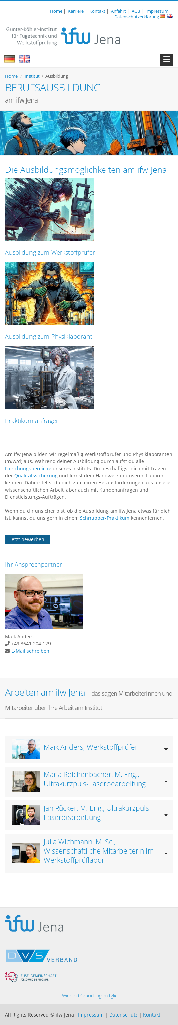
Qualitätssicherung (36, 475)
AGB (136, 11)
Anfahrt (118, 11)
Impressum (157, 11)
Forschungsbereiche (28, 468)
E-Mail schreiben (30, 650)
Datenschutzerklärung (136, 17)
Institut (32, 76)
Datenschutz (123, 1014)
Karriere (76, 11)
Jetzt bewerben (27, 539)
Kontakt (97, 11)
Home (56, 11)
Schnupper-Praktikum (105, 518)
